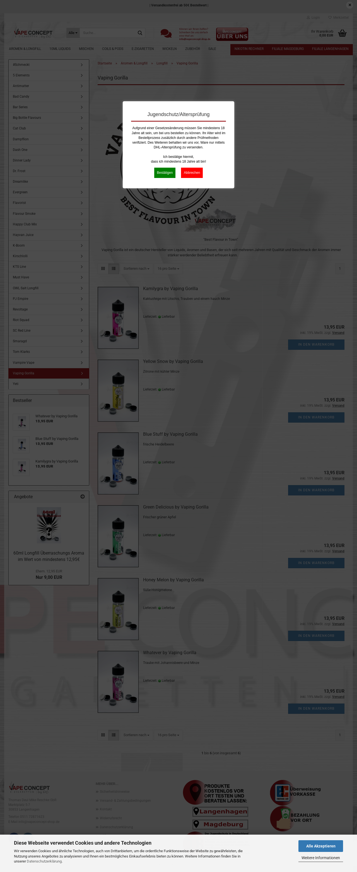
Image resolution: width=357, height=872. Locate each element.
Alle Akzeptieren (321, 846)
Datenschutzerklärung (44, 861)
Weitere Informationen (320, 858)
